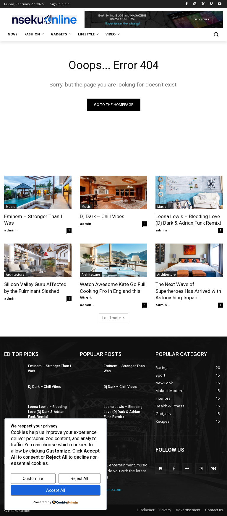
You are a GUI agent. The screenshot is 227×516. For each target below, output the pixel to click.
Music (10, 207)
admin (10, 230)
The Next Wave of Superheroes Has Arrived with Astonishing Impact (188, 290)
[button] (216, 34)
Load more (113, 317)
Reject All (79, 478)
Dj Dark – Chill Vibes (102, 216)
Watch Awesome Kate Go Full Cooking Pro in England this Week (112, 290)
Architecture (15, 274)
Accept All (55, 490)
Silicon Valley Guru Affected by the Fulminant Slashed (35, 287)
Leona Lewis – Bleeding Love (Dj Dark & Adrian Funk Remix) (188, 219)
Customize (33, 478)
